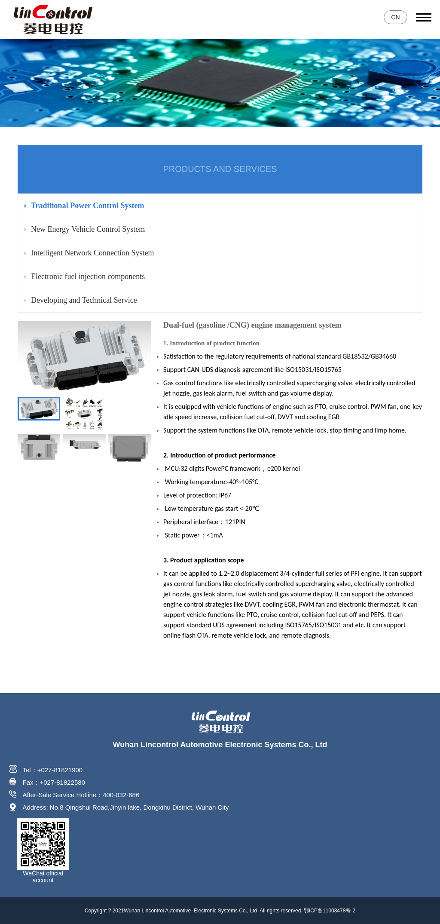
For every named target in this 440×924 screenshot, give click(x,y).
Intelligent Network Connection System (92, 253)
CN (395, 17)
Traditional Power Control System (87, 205)
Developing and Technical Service (84, 300)
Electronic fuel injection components (88, 276)
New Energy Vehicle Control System (88, 229)
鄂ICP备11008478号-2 (329, 911)
